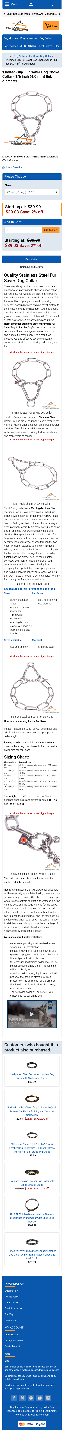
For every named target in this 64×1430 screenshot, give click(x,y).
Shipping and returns (31, 267)
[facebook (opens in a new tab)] (14, 1398)
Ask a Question (12, 167)
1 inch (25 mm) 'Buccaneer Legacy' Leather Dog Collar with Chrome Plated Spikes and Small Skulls (32, 1254)
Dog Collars (46, 38)
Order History (11, 1334)
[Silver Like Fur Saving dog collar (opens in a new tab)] (32, 685)
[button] (32, 1014)
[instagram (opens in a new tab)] (48, 1398)
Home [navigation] (8, 56)
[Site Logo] (17, 25)
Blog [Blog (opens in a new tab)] (57, 46)
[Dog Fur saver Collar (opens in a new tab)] (32, 381)
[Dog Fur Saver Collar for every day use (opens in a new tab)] (32, 843)
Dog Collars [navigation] (20, 56)
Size (8, 185)
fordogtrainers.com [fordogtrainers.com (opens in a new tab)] (38, 1414)
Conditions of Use (13, 1308)
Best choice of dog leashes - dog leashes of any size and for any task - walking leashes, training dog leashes (32, 1368)
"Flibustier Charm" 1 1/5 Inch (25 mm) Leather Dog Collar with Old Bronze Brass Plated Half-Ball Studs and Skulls (32, 1148)
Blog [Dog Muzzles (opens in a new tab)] (7, 1361)
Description (31, 259)
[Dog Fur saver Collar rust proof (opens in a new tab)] (32, 472)
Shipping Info (11, 1291)
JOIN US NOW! (28, 46)
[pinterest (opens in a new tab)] (31, 1398)
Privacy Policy (11, 1296)
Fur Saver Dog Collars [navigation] (41, 56)
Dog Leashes (11, 46)
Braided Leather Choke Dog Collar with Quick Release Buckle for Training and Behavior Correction (32, 1111)
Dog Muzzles (11, 38)
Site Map (9, 1314)
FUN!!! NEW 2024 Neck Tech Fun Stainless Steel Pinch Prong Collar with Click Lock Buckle (32, 1218)
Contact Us (10, 1320)
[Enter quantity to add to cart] (23, 230)
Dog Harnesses (28, 38)
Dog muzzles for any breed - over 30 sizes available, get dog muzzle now (30, 1378)
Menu (11, 4)
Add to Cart (50, 230)
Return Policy (11, 1302)
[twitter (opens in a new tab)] (22, 1398)
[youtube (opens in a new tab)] (40, 1398)
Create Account (12, 1346)
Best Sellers (45, 46)
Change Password (14, 1340)
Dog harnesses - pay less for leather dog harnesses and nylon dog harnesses (30, 1387)
